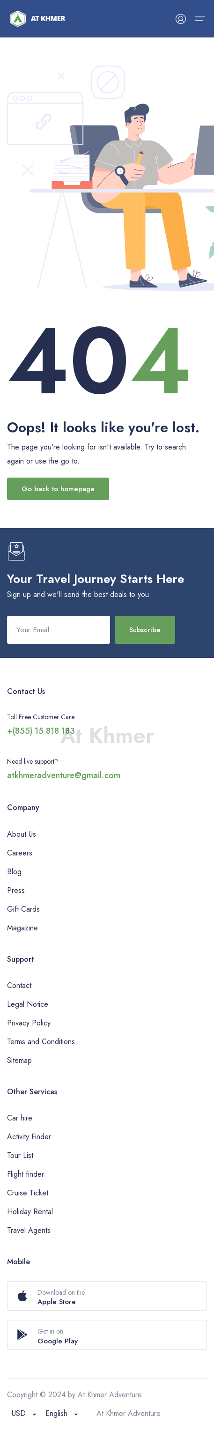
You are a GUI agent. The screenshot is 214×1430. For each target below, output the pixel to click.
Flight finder (25, 1174)
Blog (14, 871)
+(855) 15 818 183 (41, 731)
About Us (21, 834)
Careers (19, 853)
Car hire (19, 1118)
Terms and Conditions (41, 1041)
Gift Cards (23, 909)
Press (16, 890)
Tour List (20, 1155)
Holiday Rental (30, 1211)
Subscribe (145, 630)
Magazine (22, 927)
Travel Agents (29, 1230)
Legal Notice (27, 1004)
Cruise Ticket (27, 1192)
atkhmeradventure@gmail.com (63, 775)
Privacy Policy (29, 1022)
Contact (19, 985)
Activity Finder (29, 1136)
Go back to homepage (58, 489)
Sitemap (19, 1060)
